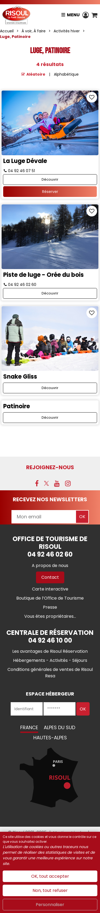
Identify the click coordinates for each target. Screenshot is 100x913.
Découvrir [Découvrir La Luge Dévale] (50, 179)
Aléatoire (35, 74)
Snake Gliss (20, 376)
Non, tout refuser (50, 890)
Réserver (50, 191)
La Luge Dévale (25, 161)
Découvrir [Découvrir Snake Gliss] (50, 387)
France (29, 727)
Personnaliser (50, 905)
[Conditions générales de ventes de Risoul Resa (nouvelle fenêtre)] (50, 672)
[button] (94, 15)
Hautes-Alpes (50, 737)
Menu (73, 15)
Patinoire (16, 406)
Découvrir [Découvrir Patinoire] (50, 417)
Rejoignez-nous (50, 467)
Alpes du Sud (59, 727)
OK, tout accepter (50, 876)
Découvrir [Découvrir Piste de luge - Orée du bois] (50, 293)
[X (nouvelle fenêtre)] (46, 483)
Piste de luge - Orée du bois (43, 275)
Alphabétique (66, 74)
